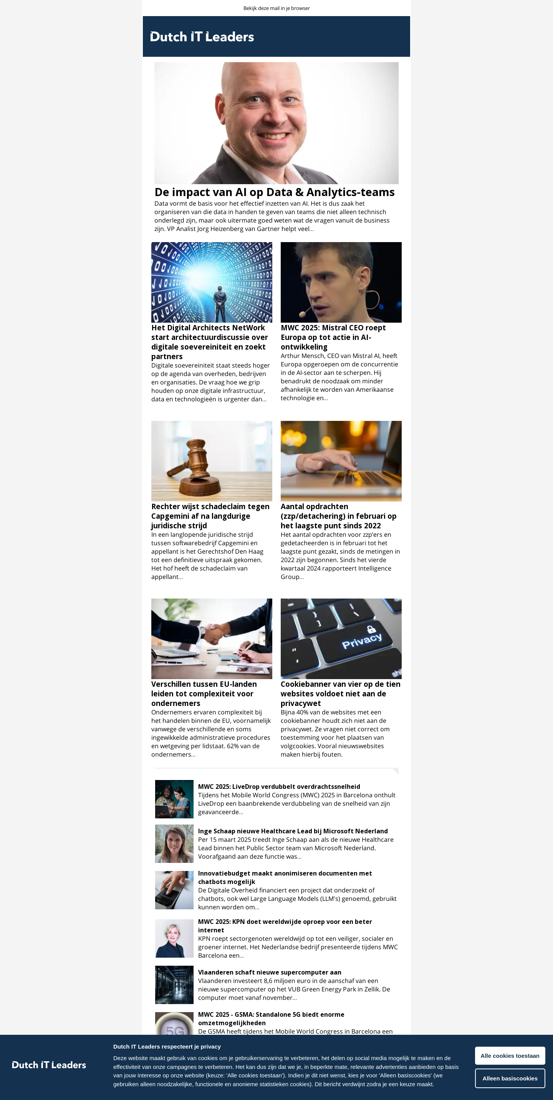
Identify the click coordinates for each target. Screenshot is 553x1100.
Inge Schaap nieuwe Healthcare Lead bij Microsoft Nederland (293, 831)
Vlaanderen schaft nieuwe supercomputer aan (269, 972)
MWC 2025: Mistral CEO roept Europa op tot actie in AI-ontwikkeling (333, 337)
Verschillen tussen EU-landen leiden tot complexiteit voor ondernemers (204, 693)
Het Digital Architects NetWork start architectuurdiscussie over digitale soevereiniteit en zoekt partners (209, 342)
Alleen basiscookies (510, 1078)
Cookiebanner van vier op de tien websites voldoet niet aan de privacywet (341, 693)
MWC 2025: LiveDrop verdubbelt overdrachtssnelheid (279, 786)
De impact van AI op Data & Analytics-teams (274, 191)
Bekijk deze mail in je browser (276, 8)
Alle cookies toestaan (510, 1055)
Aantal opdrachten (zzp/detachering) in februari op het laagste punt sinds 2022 (339, 515)
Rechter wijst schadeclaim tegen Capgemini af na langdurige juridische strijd (210, 515)
